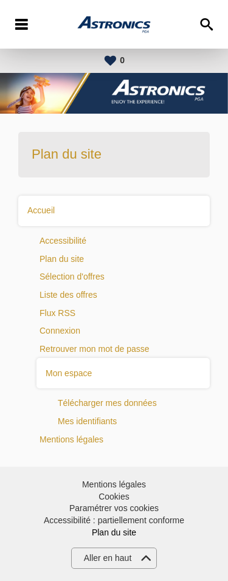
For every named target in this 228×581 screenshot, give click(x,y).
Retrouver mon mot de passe (95, 349)
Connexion (60, 330)
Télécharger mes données (107, 403)
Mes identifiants (87, 421)
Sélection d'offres (72, 276)
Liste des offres (68, 295)
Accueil (41, 210)
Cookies (114, 496)
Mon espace (69, 373)
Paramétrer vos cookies (114, 508)
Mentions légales (71, 439)
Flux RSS (57, 313)
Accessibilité (63, 241)
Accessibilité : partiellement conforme (114, 520)
